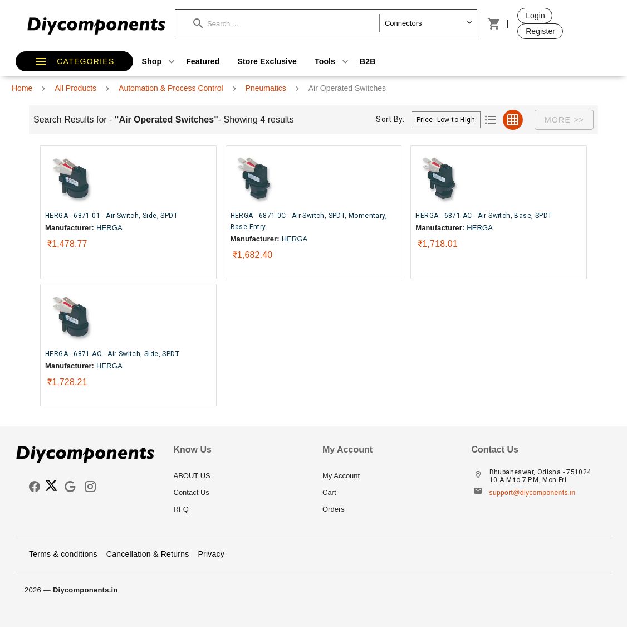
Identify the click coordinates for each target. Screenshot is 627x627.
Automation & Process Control (171, 88)
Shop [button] (160, 61)
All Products (75, 88)
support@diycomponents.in (532, 493)
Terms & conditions (63, 554)
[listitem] (239, 476)
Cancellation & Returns (147, 554)
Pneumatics (266, 88)
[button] (286, 23)
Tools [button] (333, 61)
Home (22, 88)
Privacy (211, 554)
